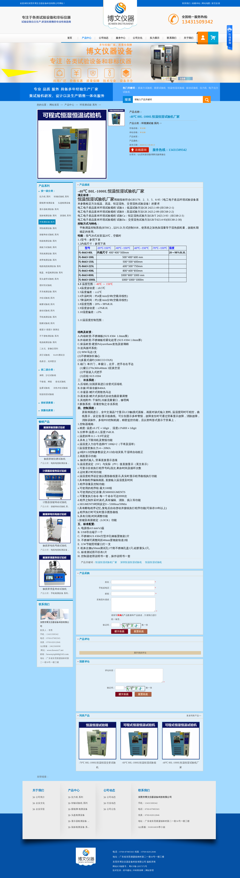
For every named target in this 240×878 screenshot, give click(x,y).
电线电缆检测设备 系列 (50, 266)
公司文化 (137, 38)
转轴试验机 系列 (61, 196)
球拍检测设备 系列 (48, 228)
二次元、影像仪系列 (49, 348)
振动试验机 (192, 88)
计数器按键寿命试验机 (55, 502)
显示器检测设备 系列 (49, 209)
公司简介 (40, 797)
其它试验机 (45, 355)
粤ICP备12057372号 (137, 866)
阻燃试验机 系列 (47, 323)
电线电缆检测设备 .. (60, 463)
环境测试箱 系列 (88, 105)
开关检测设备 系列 (48, 291)
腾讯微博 (157, 154)
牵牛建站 (127, 870)
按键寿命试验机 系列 (49, 234)
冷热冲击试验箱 (60, 388)
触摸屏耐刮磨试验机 (55, 459)
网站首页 (54, 105)
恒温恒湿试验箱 (176, 88)
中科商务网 (138, 870)
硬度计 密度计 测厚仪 (49, 329)
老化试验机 (60, 381)
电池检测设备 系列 (48, 342)
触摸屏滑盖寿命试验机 (55, 589)
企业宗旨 (40, 809)
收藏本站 (196, 3)
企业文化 (40, 803)
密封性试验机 (46, 285)
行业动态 (111, 803)
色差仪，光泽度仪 (48, 361)
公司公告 (111, 809)
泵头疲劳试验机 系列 (49, 279)
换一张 (145, 625)
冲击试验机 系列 (47, 298)
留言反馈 (216, 3)
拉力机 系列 (45, 196)
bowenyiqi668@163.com (57, 654)
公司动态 (103, 38)
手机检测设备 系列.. (60, 593)
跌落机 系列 (65, 215)
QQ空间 (141, 154)
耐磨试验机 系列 (47, 304)
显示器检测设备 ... (80, 821)
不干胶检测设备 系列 (49, 336)
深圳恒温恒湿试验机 (131, 562)
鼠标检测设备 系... (80, 827)
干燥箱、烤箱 (46, 381)
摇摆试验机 (160, 88)
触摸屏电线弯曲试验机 (55, 545)
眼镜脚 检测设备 (47, 203)
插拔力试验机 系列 (48, 247)
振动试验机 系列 (47, 310)
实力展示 (155, 38)
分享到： (133, 154)
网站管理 (150, 870)
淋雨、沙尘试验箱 (48, 375)
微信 (163, 154)
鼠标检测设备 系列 (48, 215)
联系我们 (186, 3)
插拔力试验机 (145, 88)
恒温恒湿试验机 (153, 562)
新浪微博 (149, 154)
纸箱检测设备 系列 (48, 241)
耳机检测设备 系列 (48, 253)
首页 (69, 38)
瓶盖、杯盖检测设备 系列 (51, 272)
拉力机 (203, 88)
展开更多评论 (140, 653)
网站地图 (206, 3)
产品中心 (87, 38)
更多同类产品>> (193, 715)
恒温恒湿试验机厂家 (106, 562)
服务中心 (121, 38)
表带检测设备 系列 (48, 260)
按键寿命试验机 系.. (60, 506)
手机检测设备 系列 (48, 317)
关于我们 (189, 38)
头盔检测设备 (64, 203)
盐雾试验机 (45, 388)
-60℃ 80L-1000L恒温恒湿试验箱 (139, 762)
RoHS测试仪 (59, 355)
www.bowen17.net (55, 650)
